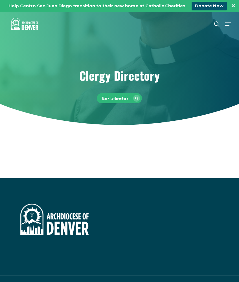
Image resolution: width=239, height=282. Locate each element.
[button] (228, 24)
